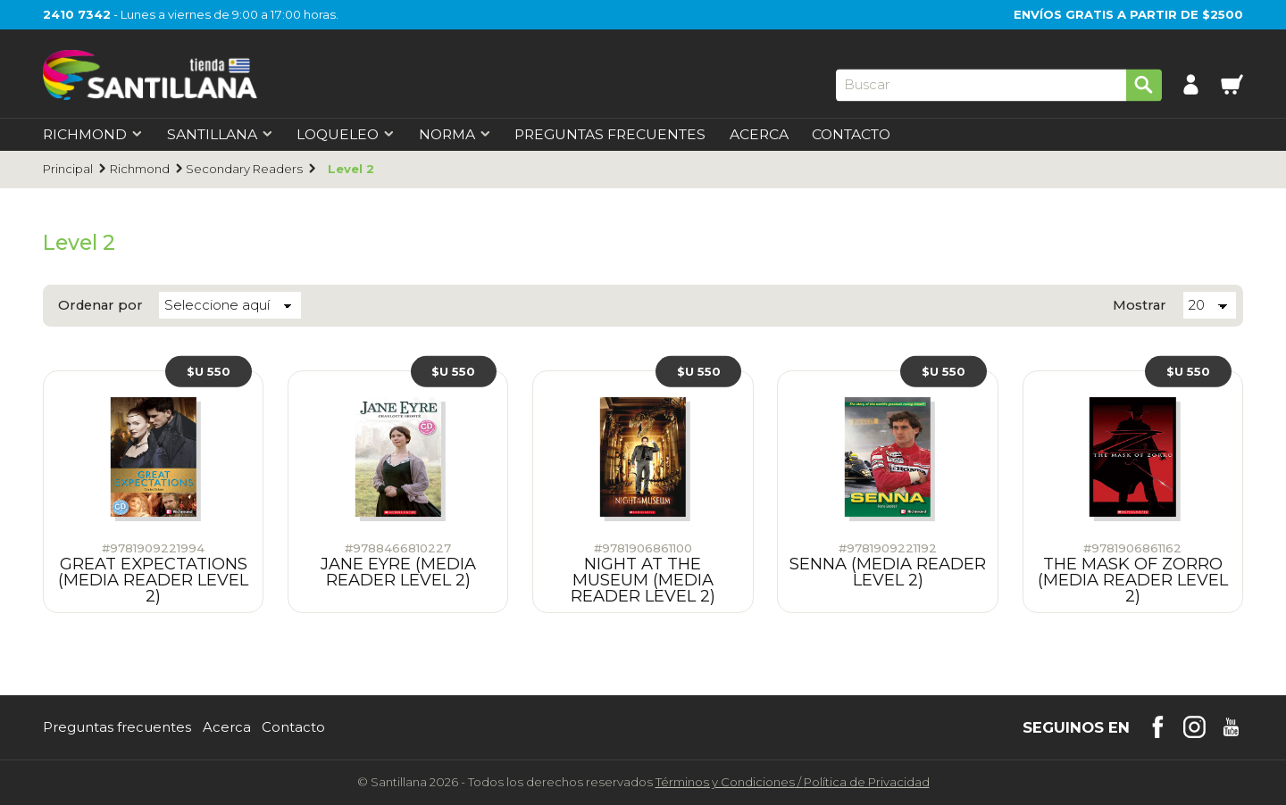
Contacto (851, 135)
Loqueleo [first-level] (345, 135)
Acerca (759, 135)
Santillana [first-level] (220, 135)
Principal (68, 169)
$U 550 (208, 371)
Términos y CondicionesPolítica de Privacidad (793, 782)
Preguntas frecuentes (117, 727)
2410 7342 (77, 14)
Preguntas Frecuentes (610, 135)
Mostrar (1139, 305)
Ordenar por (100, 305)
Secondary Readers (244, 169)
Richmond (140, 169)
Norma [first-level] (455, 135)
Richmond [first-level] (93, 135)
